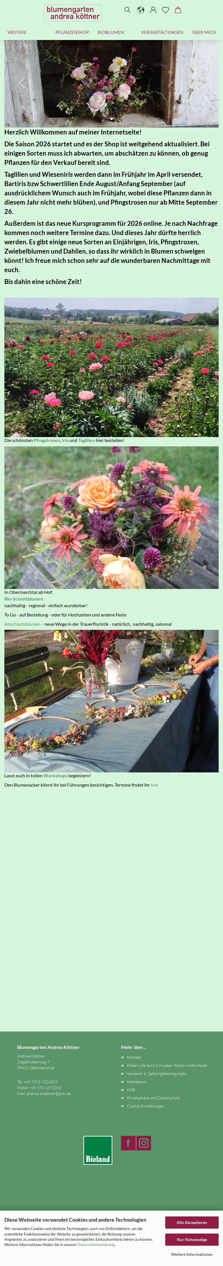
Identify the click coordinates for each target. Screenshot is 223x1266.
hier (155, 784)
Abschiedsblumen (22, 624)
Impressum (136, 1081)
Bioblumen (111, 32)
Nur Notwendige (192, 1239)
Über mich (204, 32)
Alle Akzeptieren (192, 1222)
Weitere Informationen (192, 1254)
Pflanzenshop (72, 32)
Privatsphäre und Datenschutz (153, 1097)
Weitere (17, 32)
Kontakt (134, 1057)
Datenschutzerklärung (96, 1244)
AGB (131, 1089)
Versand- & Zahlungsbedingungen (157, 1073)
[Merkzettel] (165, 10)
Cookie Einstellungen (145, 1105)
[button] (141, 10)
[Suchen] (127, 10)
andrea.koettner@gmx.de (48, 1093)
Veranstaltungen (162, 32)
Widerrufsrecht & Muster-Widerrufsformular (167, 1065)
